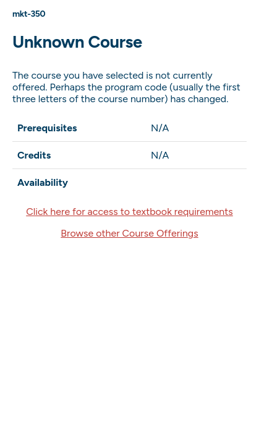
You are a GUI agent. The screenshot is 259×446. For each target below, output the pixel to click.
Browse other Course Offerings (129, 233)
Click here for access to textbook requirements (129, 211)
